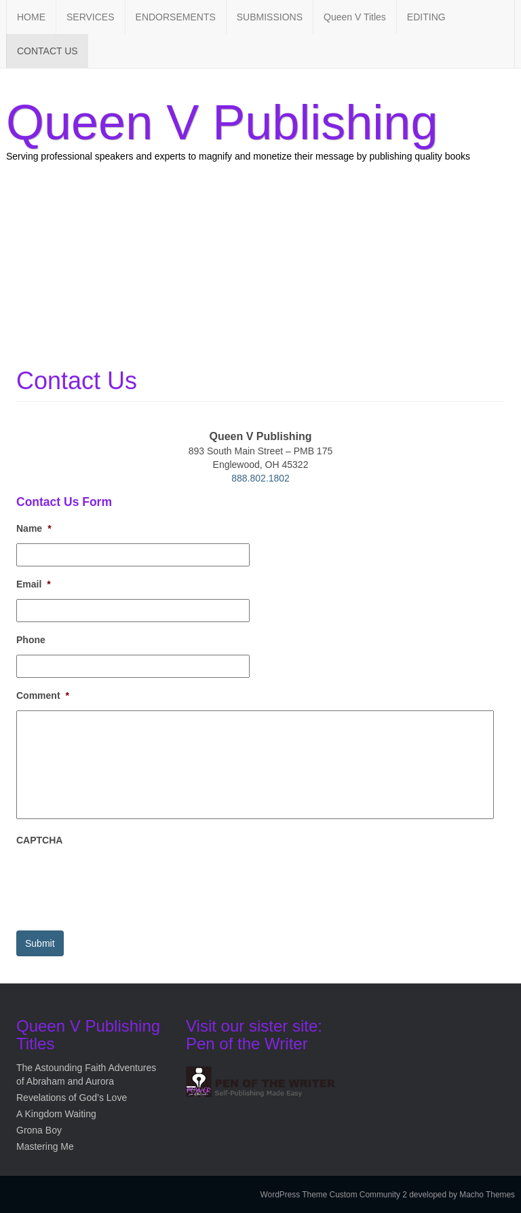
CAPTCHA (39, 840)
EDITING (426, 17)
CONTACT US (47, 51)
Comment (42, 695)
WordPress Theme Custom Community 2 (333, 1194)
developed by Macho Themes (462, 1194)
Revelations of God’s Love (71, 1097)
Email (33, 584)
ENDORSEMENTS (176, 17)
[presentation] (119, 882)
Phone (30, 639)
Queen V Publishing (222, 122)
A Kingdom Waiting (56, 1113)
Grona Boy (39, 1130)
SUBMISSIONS (270, 17)
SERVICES (90, 17)
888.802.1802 (260, 478)
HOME (31, 17)
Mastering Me (45, 1146)
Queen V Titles (355, 17)
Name (34, 528)
